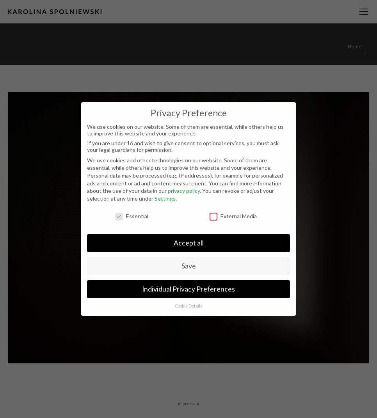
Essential (131, 216)
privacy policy (184, 190)
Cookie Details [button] (188, 306)
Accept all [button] (189, 243)
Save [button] (188, 266)
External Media (233, 216)
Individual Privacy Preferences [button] (188, 289)
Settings (165, 198)
